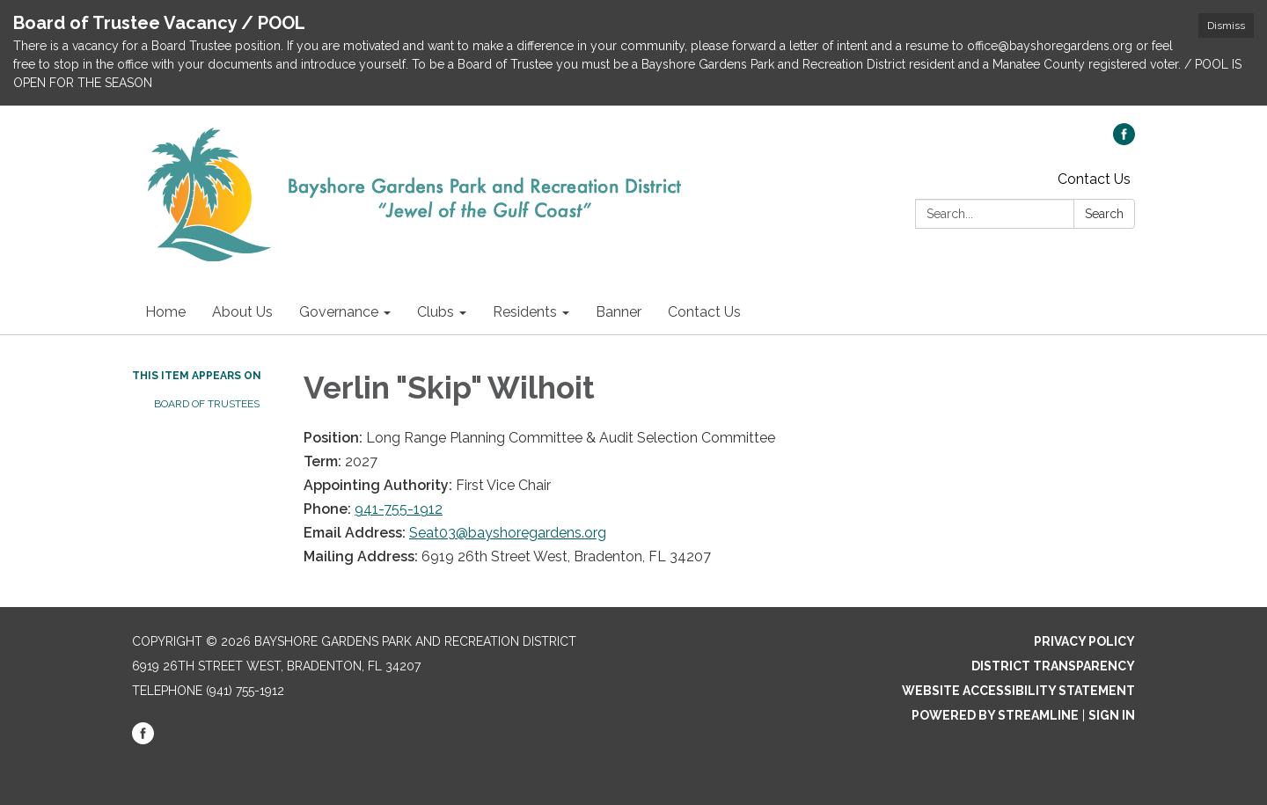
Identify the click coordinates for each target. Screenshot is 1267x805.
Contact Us (1094, 179)
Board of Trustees (207, 404)
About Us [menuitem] (242, 312)
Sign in (1111, 715)
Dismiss (1226, 25)
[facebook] (1124, 140)
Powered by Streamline (995, 715)
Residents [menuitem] (525, 312)
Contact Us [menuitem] (704, 312)
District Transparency (1053, 666)
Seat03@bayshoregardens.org (507, 532)
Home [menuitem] (165, 312)
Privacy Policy (1084, 641)
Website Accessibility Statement (1018, 691)
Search (1104, 214)
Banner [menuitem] (618, 312)
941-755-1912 (399, 509)
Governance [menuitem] (338, 312)
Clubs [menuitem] (435, 312)
